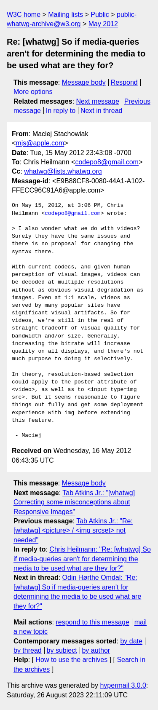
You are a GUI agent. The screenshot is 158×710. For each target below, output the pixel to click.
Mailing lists (65, 14)
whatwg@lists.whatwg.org (63, 171)
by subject (62, 650)
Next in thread (101, 110)
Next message (97, 101)
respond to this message (92, 622)
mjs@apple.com (40, 143)
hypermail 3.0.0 (123, 685)
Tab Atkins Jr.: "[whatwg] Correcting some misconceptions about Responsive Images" (74, 502)
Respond (124, 82)
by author (96, 650)
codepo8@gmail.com (107, 162)
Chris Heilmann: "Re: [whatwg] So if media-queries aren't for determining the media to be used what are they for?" (82, 559)
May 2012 (103, 23)
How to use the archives (71, 659)
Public (100, 14)
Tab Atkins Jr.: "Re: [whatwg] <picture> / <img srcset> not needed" (73, 530)
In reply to (60, 110)
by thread (27, 650)
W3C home (23, 14)
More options (33, 91)
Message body (84, 82)
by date (131, 641)
